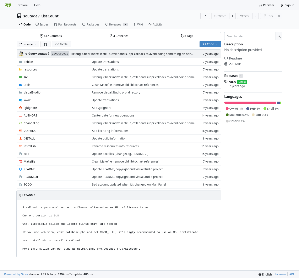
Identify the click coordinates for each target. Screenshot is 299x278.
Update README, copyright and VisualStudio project (127, 169)
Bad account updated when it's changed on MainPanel (129, 184)
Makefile (29, 161)
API (291, 274)
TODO (28, 184)
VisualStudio (32, 92)
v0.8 (232, 82)
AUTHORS (30, 115)
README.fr (31, 177)
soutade (30, 16)
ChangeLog (31, 123)
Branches (118, 36)
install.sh (30, 146)
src (26, 77)
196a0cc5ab (60, 53)
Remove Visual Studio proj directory (116, 92)
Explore (22, 5)
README (29, 169)
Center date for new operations (113, 115)
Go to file (61, 44)
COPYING (30, 131)
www (27, 100)
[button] (45, 44)
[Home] (8, 5)
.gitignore (30, 108)
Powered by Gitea (16, 274)
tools (27, 85)
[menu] (265, 274)
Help (37, 5)
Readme (233, 58)
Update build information (109, 138)
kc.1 (26, 154)
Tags (186, 36)
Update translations (105, 62)
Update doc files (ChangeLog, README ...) (120, 154)
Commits (51, 36)
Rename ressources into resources (115, 146)
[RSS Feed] (205, 16)
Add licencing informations (110, 131)
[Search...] (279, 36)
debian (28, 62)
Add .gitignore (101, 108)
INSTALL (29, 138)
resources (30, 69)
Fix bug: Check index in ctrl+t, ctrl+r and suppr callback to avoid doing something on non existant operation (144, 54)
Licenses (281, 274)
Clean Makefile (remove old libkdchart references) (125, 85)
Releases (233, 76)
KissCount (49, 16)
